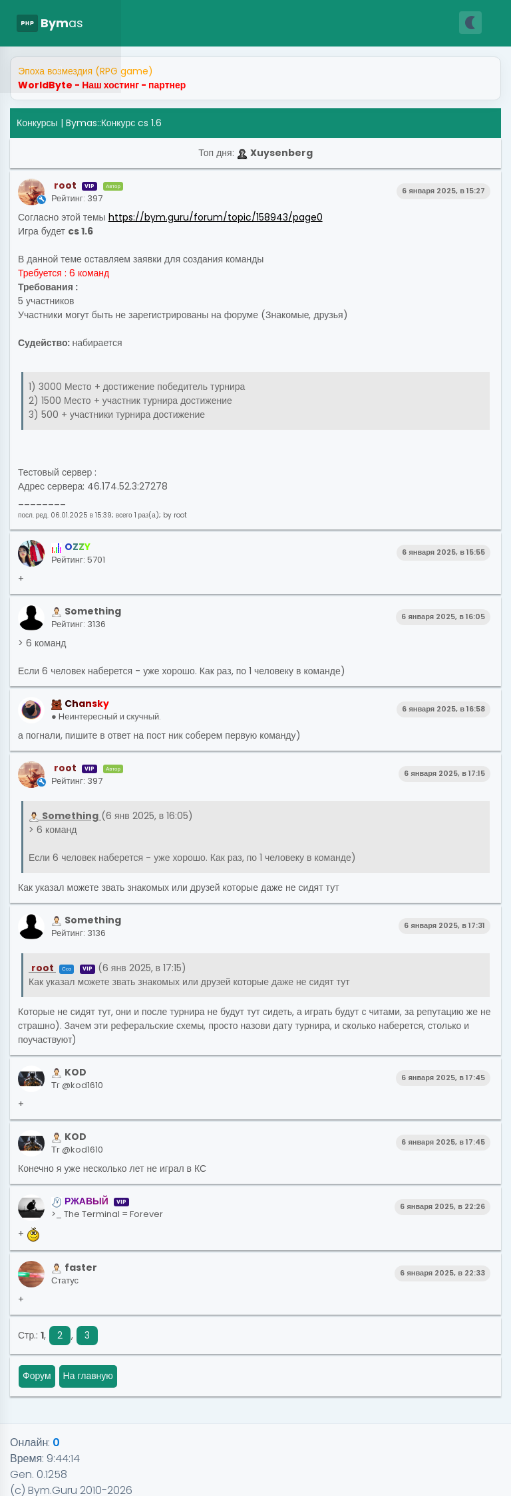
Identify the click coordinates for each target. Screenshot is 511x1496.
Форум (37, 1375)
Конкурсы (37, 123)
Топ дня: (255, 152)
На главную (88, 1375)
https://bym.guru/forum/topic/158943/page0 (215, 217)
